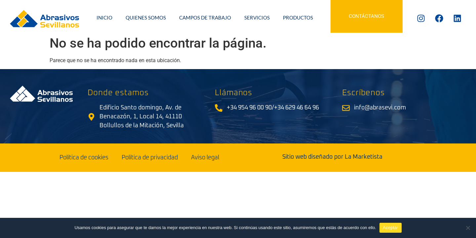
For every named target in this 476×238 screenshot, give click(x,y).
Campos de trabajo (205, 17)
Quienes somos (146, 17)
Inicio (104, 17)
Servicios (257, 17)
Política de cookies (84, 158)
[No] (467, 227)
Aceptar (390, 227)
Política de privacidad (150, 158)
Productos (298, 17)
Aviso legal (205, 158)
